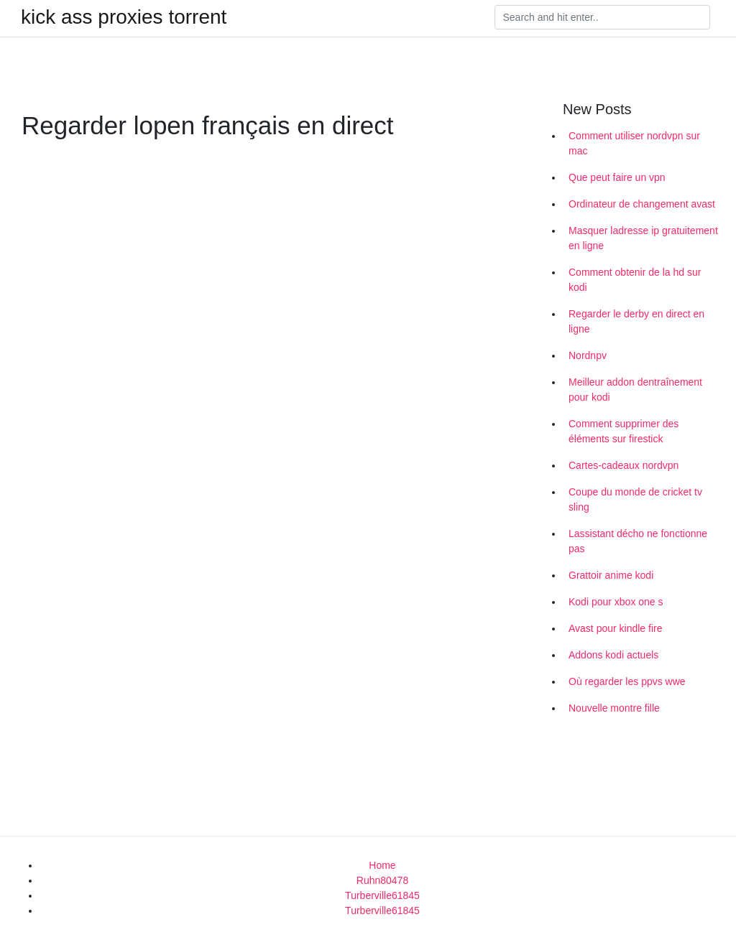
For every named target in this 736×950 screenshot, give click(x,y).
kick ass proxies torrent (123, 17)
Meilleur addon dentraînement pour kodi (635, 389)
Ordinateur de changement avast (642, 204)
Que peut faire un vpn (617, 177)
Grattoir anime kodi (611, 575)
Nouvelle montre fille (614, 708)
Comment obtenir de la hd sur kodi (635, 279)
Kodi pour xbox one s (616, 601)
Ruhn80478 (382, 880)
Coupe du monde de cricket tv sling (635, 499)
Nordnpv (588, 355)
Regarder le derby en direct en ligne (636, 321)
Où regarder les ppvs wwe (627, 681)
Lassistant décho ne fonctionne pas (638, 541)
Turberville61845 (382, 895)
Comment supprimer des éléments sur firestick (623, 431)
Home (382, 865)
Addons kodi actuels (613, 655)
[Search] (602, 17)
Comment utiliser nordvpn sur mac (634, 143)
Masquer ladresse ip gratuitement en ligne (643, 238)
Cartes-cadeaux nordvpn (623, 465)
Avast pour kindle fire (615, 628)
